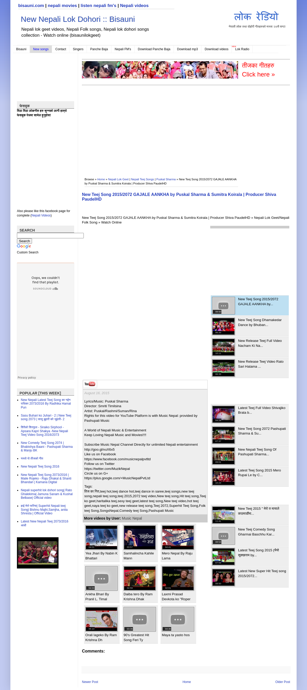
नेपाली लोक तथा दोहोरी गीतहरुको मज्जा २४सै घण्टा (257, 18)
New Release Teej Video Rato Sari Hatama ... (261, 364)
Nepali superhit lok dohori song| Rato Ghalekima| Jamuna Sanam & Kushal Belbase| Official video (47, 494)
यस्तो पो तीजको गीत (32, 458)
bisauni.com (31, 5)
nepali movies (62, 5)
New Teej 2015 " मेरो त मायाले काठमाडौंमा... (258, 511)
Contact (60, 49)
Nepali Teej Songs (142, 179)
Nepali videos (134, 5)
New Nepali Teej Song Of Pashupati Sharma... (257, 452)
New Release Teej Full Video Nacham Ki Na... (260, 343)
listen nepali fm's (98, 5)
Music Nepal (132, 518)
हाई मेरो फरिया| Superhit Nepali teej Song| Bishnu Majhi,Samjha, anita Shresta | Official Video (44, 509)
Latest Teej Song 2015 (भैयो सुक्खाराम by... (258, 552)
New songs (40, 49)
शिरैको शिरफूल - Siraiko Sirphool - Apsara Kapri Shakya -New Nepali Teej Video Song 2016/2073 (44, 431)
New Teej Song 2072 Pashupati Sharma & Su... (262, 431)
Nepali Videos (41, 215)
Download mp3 (187, 49)
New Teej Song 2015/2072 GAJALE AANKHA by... (258, 301)
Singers (78, 49)
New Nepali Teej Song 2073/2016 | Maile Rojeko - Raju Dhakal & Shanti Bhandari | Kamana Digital (46, 478)
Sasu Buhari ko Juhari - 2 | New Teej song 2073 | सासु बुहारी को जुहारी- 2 (46, 417)
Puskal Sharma (166, 179)
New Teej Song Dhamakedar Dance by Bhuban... (260, 322)
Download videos (216, 49)
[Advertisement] (141, 127)
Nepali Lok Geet (118, 179)
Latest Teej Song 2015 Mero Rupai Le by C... (259, 472)
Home (101, 179)
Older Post (282, 682)
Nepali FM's (123, 49)
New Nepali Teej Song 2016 (40, 466)
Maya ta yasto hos (176, 635)
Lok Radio (242, 49)
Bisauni (21, 49)
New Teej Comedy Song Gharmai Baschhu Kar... (256, 531)
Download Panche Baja (154, 49)
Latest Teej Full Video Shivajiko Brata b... (261, 410)
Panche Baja (99, 49)
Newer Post (90, 682)
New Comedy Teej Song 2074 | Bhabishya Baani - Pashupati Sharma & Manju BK (47, 446)
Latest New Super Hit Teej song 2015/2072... (262, 573)
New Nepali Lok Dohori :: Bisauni (78, 19)
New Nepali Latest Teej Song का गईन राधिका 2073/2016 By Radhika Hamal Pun (46, 403)
